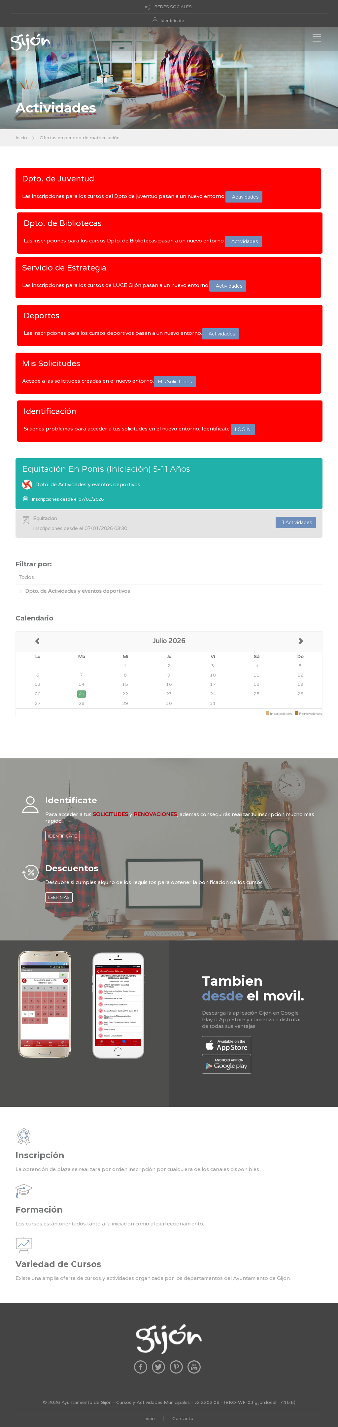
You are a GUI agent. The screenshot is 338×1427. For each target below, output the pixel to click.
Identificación (50, 411)
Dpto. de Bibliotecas (63, 223)
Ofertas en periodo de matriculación (79, 138)
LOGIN (243, 429)
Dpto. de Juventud (58, 179)
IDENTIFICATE (62, 836)
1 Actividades (296, 522)
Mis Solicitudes (51, 363)
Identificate (172, 20)
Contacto (182, 1418)
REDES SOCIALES (173, 7)
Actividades (243, 197)
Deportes (41, 316)
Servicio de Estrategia (64, 268)
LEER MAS (59, 897)
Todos (26, 577)
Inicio (21, 138)
